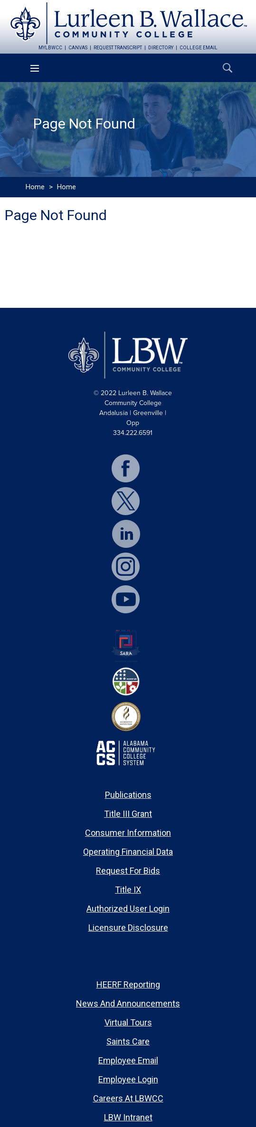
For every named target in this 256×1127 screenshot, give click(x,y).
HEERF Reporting (128, 984)
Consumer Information (128, 833)
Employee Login (128, 1079)
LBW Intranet (128, 1117)
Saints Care (128, 1041)
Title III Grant (128, 814)
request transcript (118, 47)
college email (199, 47)
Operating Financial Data (128, 852)
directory (160, 47)
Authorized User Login (128, 909)
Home (35, 187)
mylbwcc (50, 47)
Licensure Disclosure (128, 928)
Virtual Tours (128, 1022)
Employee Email (128, 1060)
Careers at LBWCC (128, 1098)
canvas (77, 47)
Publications (128, 795)
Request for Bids (128, 871)
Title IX (128, 890)
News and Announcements (128, 1003)
